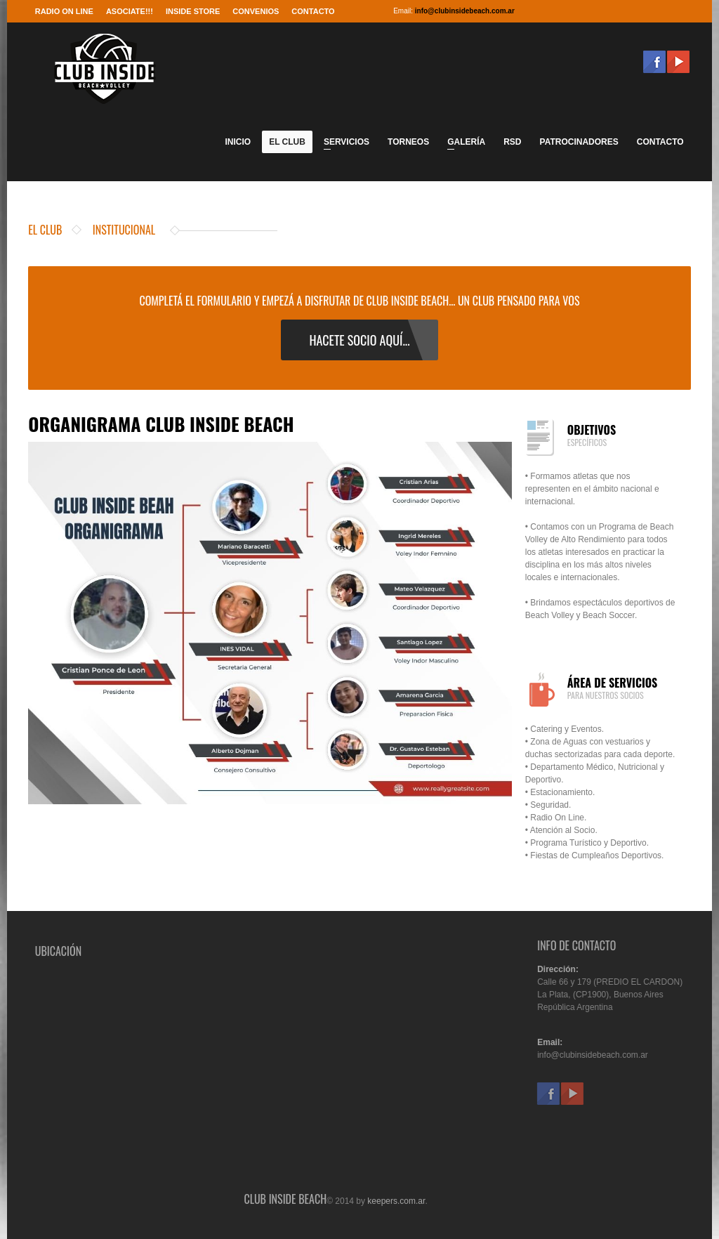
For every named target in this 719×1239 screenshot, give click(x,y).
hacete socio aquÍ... (359, 340)
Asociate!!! (129, 11)
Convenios (255, 11)
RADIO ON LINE (64, 11)
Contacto (312, 11)
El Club (283, 144)
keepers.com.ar (396, 1205)
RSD (512, 142)
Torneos (408, 142)
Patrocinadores (579, 142)
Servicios (343, 144)
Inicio (238, 142)
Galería (462, 144)
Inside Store (193, 11)
